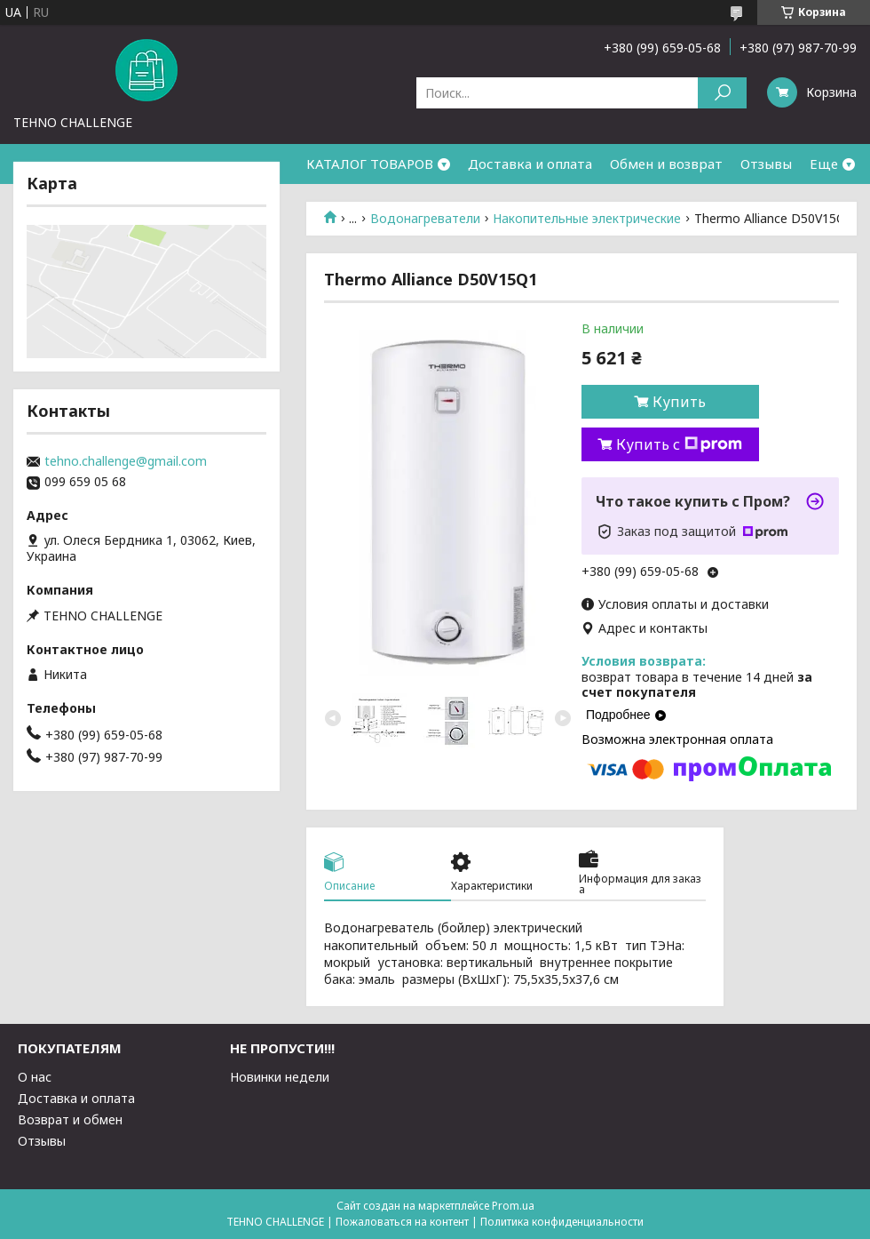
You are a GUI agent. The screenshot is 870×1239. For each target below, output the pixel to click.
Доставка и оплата (530, 163)
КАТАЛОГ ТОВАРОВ (369, 163)
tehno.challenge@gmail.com (125, 461)
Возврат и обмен (70, 1119)
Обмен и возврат (666, 163)
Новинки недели (279, 1076)
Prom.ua (513, 1205)
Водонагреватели (425, 219)
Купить (679, 402)
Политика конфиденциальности (562, 1221)
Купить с (679, 444)
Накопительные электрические (587, 219)
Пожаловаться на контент (402, 1221)
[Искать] (722, 92)
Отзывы (766, 163)
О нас (34, 1076)
